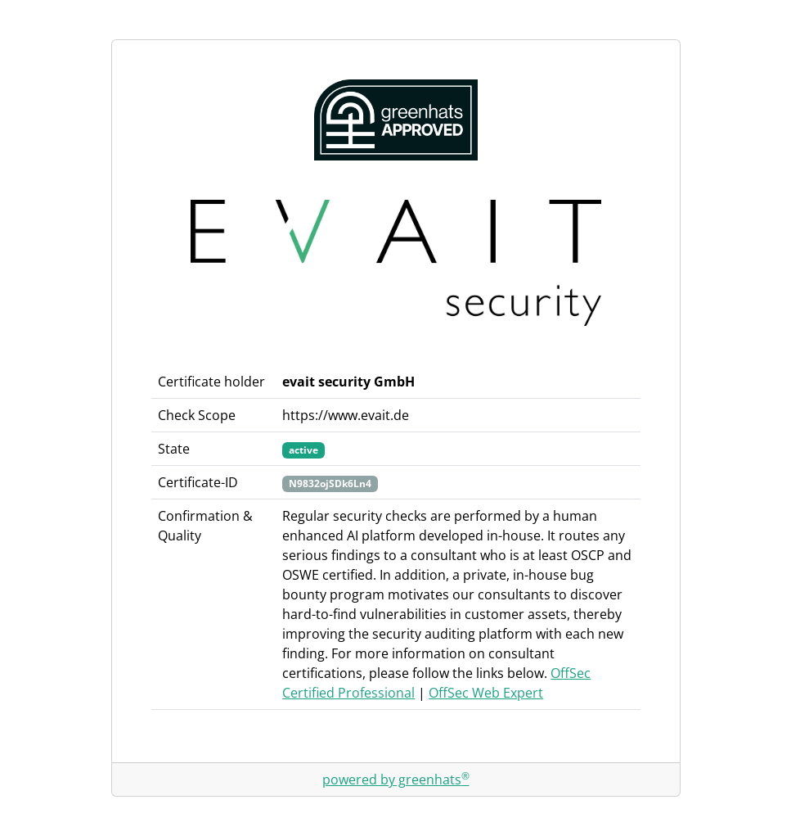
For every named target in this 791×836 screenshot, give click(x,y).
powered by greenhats (396, 779)
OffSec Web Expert (486, 693)
